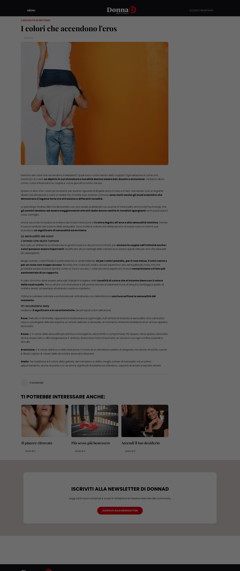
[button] (29, 10)
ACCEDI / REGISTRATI (201, 10)
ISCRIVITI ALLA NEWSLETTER (120, 510)
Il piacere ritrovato (36, 442)
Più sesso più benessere (90, 442)
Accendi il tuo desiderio (140, 442)
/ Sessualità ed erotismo (36, 20)
